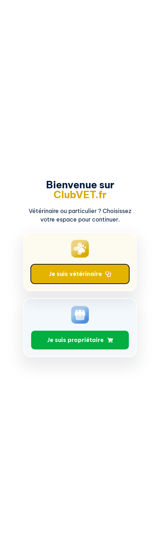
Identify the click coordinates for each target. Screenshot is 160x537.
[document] (80, 268)
